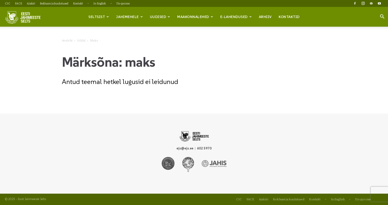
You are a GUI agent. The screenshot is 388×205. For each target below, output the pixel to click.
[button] (382, 17)
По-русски (123, 3)
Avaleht (67, 40)
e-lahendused (236, 17)
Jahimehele (129, 17)
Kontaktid (289, 17)
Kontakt (78, 3)
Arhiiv (265, 17)
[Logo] (23, 17)
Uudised (160, 17)
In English (99, 3)
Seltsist (98, 17)
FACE (18, 3)
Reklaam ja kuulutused (54, 3)
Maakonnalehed (195, 17)
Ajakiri (31, 3)
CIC (7, 3)
